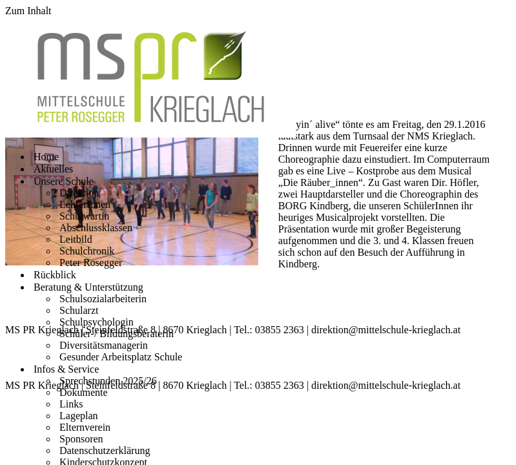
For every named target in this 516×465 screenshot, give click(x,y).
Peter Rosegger (90, 262)
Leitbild (75, 239)
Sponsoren (81, 438)
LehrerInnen (84, 204)
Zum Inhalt (28, 10)
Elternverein (84, 427)
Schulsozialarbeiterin (103, 298)
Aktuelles (53, 168)
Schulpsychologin (96, 321)
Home (46, 156)
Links (71, 403)
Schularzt (78, 310)
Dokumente (83, 392)
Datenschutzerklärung (104, 450)
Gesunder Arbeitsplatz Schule (120, 356)
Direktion (79, 192)
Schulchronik (86, 250)
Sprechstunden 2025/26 (108, 380)
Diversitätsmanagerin (103, 345)
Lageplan (78, 415)
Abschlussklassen (95, 227)
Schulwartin (84, 216)
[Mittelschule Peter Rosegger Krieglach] (150, 134)
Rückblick (55, 274)
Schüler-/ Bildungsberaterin (116, 333)
